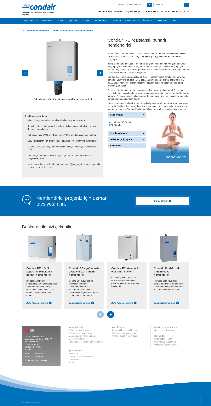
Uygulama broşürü (127, 133)
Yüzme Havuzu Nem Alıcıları (125, 336)
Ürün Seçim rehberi (163, 339)
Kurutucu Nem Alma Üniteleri (125, 330)
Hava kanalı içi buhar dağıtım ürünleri (86, 342)
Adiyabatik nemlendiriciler (80, 333)
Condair (39, 6)
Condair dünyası (101, 20)
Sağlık (86, 20)
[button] (28, 73)
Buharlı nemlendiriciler (38, 30)
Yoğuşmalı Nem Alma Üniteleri (125, 333)
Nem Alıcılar (47, 20)
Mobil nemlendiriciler (78, 339)
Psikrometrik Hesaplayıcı (165, 345)
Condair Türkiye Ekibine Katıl (82, 356)
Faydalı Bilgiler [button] (132, 20)
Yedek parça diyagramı (127, 139)
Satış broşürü (127, 115)
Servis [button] (60, 20)
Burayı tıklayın (162, 201)
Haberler (117, 20)
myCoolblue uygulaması (165, 342)
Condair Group (75, 359)
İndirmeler (147, 20)
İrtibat (174, 20)
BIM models (127, 146)
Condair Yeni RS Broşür (120, 122)
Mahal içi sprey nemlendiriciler (82, 336)
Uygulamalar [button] (73, 20)
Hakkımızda (162, 20)
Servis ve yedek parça (164, 330)
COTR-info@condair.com (37, 360)
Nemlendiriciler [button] (31, 20)
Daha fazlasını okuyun (39, 302)
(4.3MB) (115, 125)
